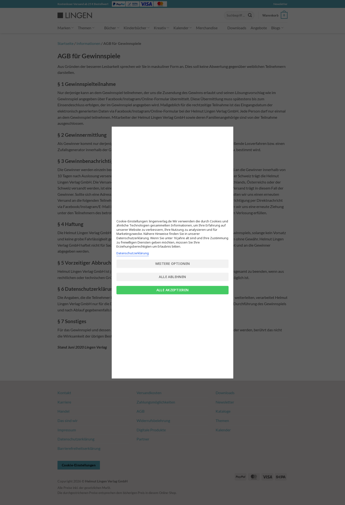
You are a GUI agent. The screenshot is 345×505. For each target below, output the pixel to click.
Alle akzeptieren (172, 290)
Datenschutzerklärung (132, 253)
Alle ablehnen (172, 276)
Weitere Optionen (172, 263)
